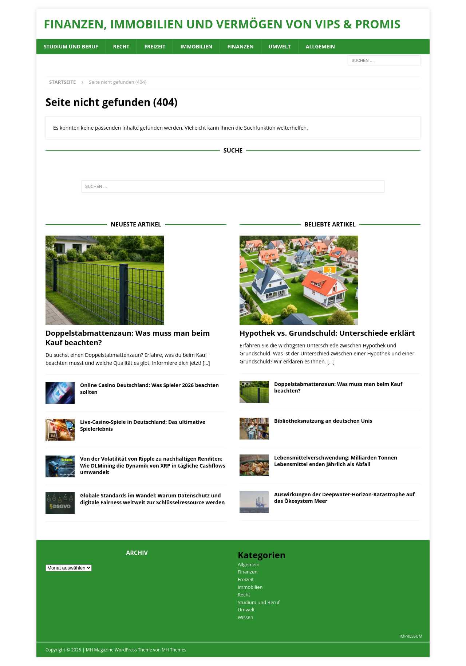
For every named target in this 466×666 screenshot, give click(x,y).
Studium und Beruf (71, 46)
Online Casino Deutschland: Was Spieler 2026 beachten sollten (149, 388)
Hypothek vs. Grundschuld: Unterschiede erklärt (327, 333)
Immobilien (196, 46)
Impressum (411, 636)
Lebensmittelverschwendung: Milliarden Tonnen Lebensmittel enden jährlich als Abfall (335, 461)
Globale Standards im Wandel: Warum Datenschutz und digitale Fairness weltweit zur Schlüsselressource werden (152, 498)
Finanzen (240, 46)
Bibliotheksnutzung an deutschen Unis (323, 420)
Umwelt (280, 46)
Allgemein (320, 46)
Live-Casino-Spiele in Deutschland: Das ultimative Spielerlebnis (142, 425)
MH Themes (174, 650)
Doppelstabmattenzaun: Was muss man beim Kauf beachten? (128, 337)
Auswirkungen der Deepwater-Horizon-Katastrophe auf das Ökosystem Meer (344, 497)
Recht (121, 46)
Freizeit (154, 46)
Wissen (245, 617)
